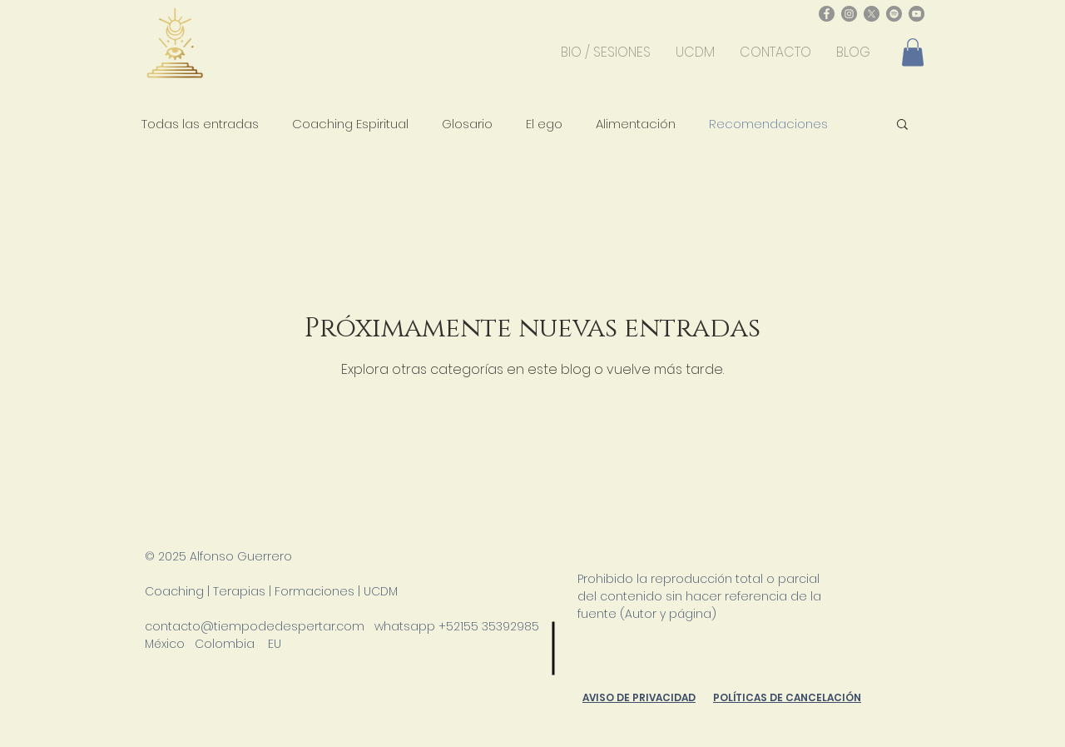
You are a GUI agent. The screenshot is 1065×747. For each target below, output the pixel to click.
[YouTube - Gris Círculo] (916, 14)
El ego (544, 123)
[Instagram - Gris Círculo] (849, 14)
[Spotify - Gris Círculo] (894, 14)
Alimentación (636, 123)
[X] (871, 14)
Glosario (467, 123)
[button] (912, 52)
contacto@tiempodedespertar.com (254, 626)
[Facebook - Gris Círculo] (827, 14)
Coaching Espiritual (350, 123)
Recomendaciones (768, 123)
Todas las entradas (200, 123)
